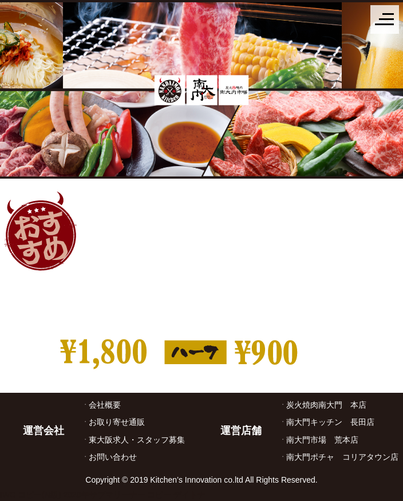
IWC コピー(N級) (30, 494)
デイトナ (189, 494)
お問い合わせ (113, 456)
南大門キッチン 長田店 (330, 422)
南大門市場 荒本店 (322, 439)
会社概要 (105, 404)
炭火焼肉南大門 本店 (326, 404)
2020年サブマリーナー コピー (117, 494)
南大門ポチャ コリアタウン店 (342, 456)
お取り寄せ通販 (117, 422)
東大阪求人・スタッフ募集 (137, 439)
